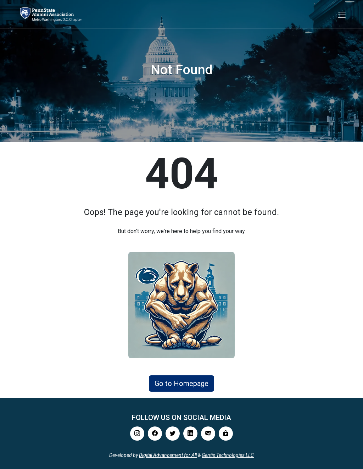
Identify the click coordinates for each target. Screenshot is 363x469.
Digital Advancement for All (168, 455)
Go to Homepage (181, 383)
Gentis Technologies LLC (228, 455)
